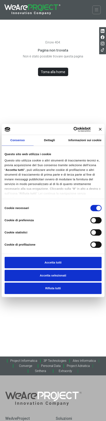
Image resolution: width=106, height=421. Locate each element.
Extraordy (65, 371)
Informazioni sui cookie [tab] (84, 140)
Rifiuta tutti (53, 288)
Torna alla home (53, 72)
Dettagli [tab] (49, 140)
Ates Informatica (84, 361)
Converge (25, 366)
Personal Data (51, 366)
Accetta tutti (53, 262)
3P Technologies (54, 361)
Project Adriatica (78, 366)
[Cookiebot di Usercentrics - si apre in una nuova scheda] (73, 129)
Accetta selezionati (53, 275)
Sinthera (40, 371)
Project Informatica (23, 361)
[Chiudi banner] (100, 129)
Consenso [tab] (17, 140)
